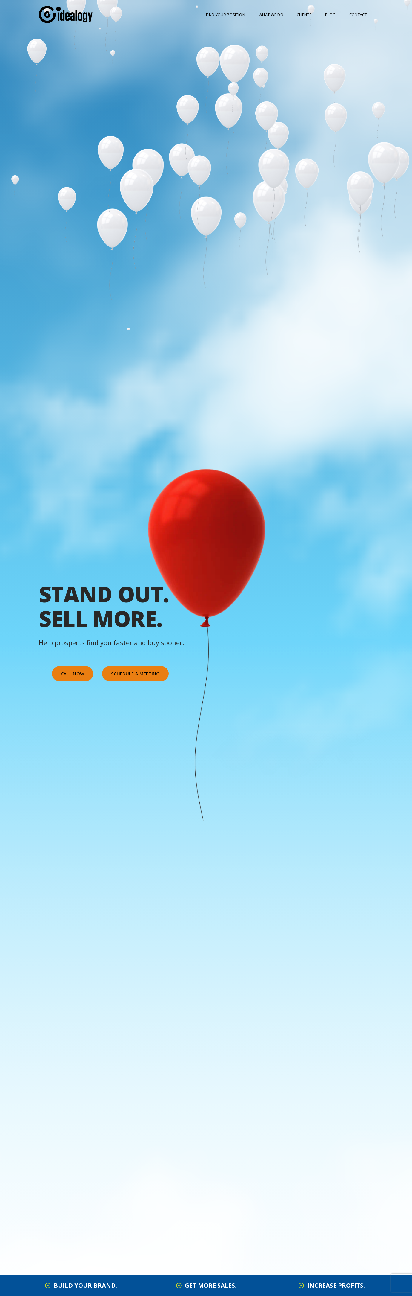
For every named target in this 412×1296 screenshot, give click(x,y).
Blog (330, 14)
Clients (304, 14)
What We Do (271, 14)
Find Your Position (225, 14)
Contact (358, 14)
